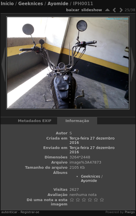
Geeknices (30, 3)
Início (7, 3)
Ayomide (57, 3)
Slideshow (91, 10)
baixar (72, 10)
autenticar (9, 212)
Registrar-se (30, 212)
